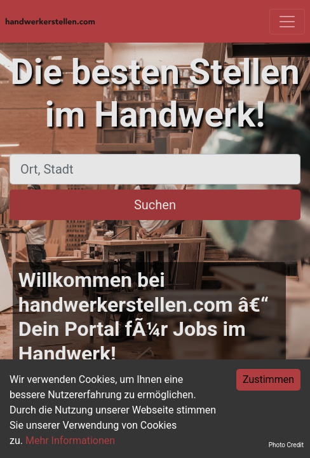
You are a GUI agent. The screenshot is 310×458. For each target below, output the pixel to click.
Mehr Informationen (70, 440)
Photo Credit (286, 444)
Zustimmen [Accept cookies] (268, 379)
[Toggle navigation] (287, 21)
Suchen (155, 204)
